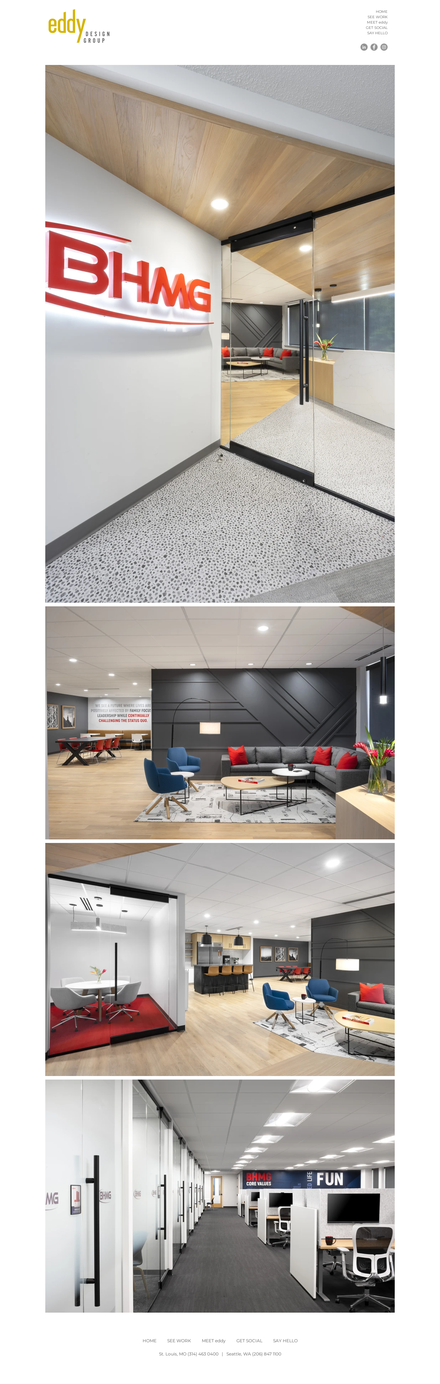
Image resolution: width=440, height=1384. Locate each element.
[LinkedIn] (364, 47)
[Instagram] (384, 47)
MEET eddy (377, 22)
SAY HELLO (377, 33)
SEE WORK (378, 17)
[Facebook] (374, 47)
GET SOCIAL (377, 27)
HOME (382, 11)
